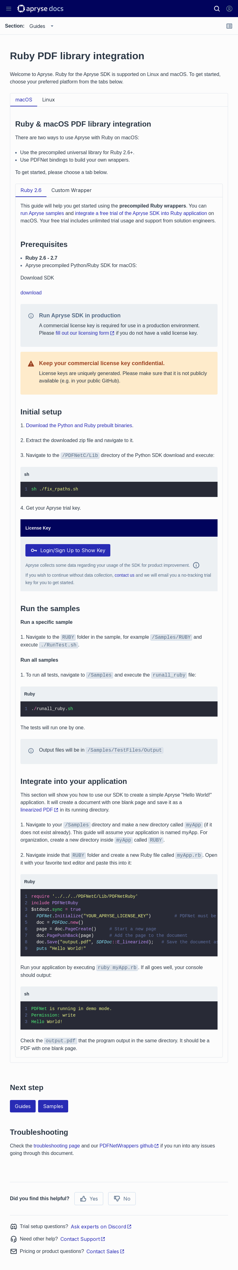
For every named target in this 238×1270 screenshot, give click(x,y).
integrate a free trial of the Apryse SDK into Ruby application (141, 213)
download (31, 292)
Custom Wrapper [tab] (71, 190)
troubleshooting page (56, 1145)
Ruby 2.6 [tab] (31, 190)
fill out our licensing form (85, 333)
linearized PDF (39, 809)
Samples (53, 1106)
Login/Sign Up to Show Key (67, 550)
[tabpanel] (119, 585)
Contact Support (82, 1239)
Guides (23, 1106)
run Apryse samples (42, 213)
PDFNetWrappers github (129, 1145)
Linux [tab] (48, 99)
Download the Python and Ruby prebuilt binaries (79, 425)
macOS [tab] (23, 99)
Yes (89, 1198)
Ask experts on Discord (101, 1226)
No (121, 1198)
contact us (124, 575)
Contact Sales (105, 1251)
